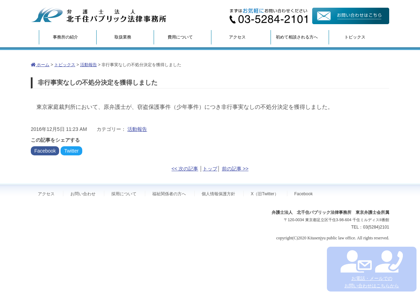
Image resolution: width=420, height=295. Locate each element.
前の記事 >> (235, 168)
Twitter (71, 151)
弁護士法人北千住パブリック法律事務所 (99, 15)
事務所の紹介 (65, 37)
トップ (210, 168)
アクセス (237, 37)
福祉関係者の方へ (169, 193)
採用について (123, 193)
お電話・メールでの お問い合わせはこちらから (371, 269)
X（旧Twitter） (264, 193)
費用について (180, 37)
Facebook (45, 151)
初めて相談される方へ (297, 37)
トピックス (354, 37)
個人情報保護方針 (218, 193)
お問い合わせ (83, 193)
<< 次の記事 (185, 168)
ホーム (40, 64)
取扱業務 (122, 37)
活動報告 (88, 64)
